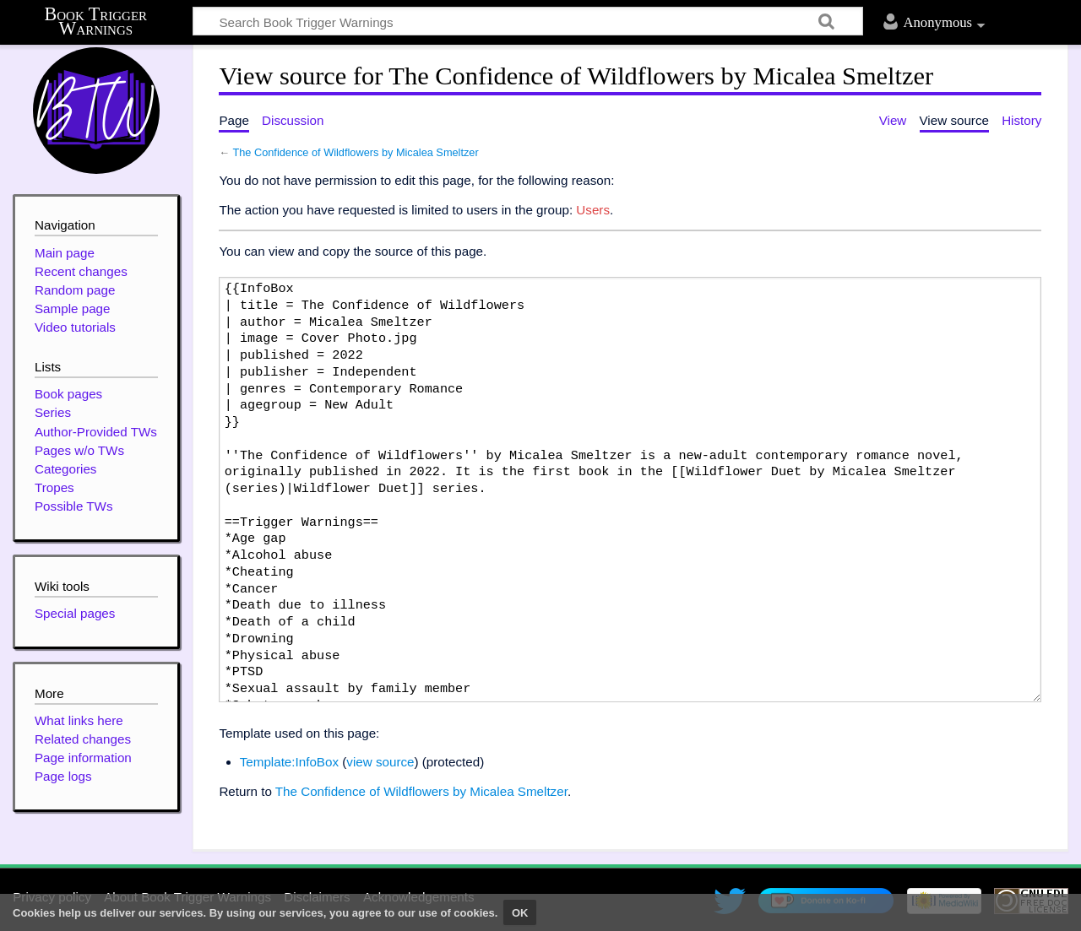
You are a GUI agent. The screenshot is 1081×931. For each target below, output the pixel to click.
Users (593, 210)
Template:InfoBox (289, 762)
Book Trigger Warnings (96, 21)
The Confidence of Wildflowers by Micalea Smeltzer (355, 152)
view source (380, 762)
